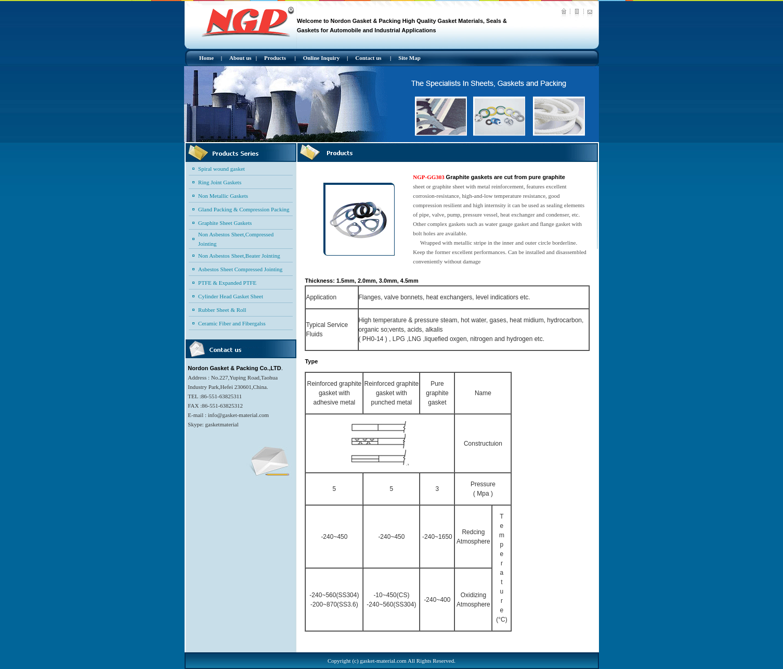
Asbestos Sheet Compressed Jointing (240, 269)
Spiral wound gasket (221, 169)
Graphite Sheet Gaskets (225, 223)
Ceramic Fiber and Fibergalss (232, 323)
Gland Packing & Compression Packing (243, 209)
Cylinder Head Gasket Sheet (230, 296)
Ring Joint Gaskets (219, 182)
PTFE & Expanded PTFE (227, 283)
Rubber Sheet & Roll (222, 310)
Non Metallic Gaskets (223, 196)
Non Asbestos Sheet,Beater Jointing (239, 256)
